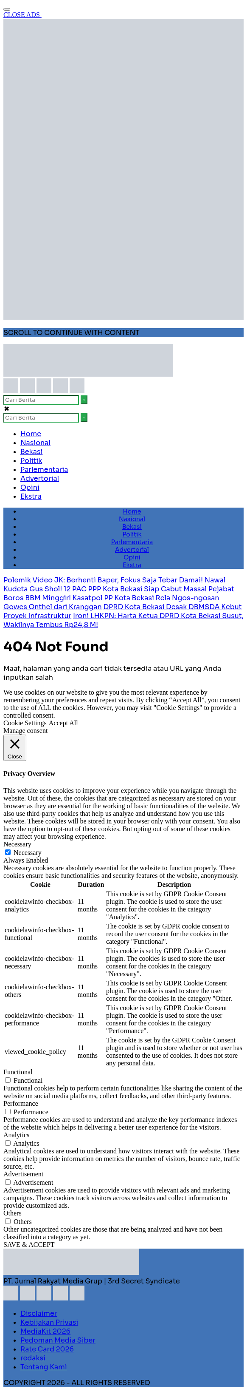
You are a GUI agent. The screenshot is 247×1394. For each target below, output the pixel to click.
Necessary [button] (17, 844)
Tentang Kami (43, 1367)
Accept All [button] (63, 723)
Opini (29, 487)
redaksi (32, 1358)
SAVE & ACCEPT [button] (29, 1244)
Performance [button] (20, 1103)
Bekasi (31, 451)
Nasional (35, 442)
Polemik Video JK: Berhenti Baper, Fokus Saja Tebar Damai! (103, 580)
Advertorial (39, 478)
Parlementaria (44, 469)
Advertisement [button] (23, 1174)
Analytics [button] (16, 1134)
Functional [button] (17, 1072)
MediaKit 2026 (45, 1331)
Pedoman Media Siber (57, 1340)
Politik (31, 460)
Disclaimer (38, 1313)
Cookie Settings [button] (25, 723)
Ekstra (31, 496)
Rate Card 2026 (47, 1349)
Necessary (28, 852)
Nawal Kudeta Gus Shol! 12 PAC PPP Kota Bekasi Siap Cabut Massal (114, 584)
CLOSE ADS (22, 14)
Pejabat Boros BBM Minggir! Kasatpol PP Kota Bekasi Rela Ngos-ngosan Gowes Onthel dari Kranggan (118, 598)
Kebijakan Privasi (49, 1322)
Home (30, 433)
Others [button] (12, 1213)
